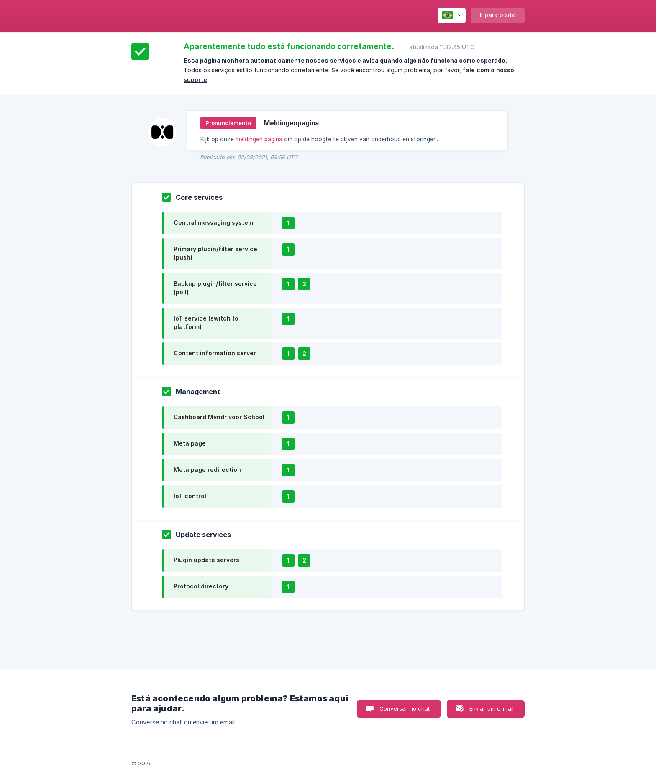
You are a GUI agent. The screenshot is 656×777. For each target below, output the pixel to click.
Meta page (190, 443)
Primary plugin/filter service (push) (215, 253)
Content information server (215, 353)
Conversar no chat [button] (404, 708)
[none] (452, 15)
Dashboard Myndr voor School (219, 416)
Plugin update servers (206, 559)
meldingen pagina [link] (259, 139)
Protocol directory (201, 586)
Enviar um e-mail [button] (491, 708)
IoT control (190, 495)
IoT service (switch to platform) (206, 322)
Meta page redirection (207, 469)
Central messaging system (213, 222)
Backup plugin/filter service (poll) (215, 288)
